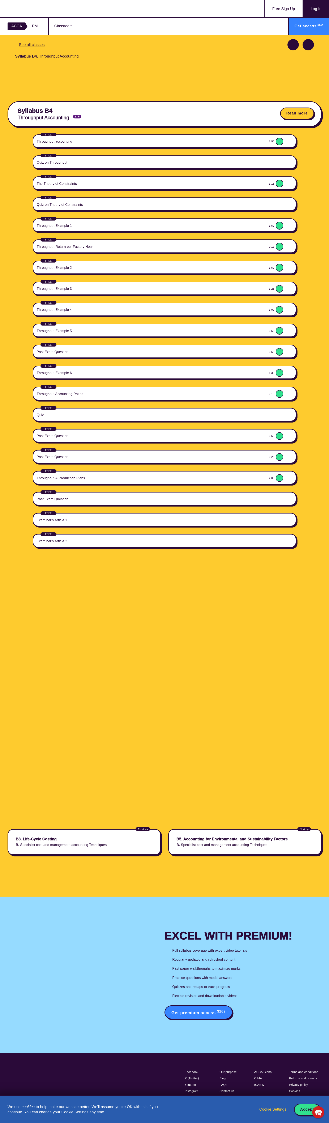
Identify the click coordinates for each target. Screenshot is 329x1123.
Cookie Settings (272, 1109)
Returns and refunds (303, 1078)
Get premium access (198, 1012)
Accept (307, 1109)
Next (308, 44)
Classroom (63, 26)
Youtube (190, 1084)
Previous (293, 44)
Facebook (191, 1072)
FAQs (223, 1084)
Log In (316, 9)
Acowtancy (32, 8)
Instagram (191, 1091)
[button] (318, 1112)
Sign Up (283, 9)
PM (35, 26)
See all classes (32, 45)
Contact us (226, 1091)
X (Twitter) (192, 1078)
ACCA (16, 26)
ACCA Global (263, 1072)
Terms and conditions (303, 1072)
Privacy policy (298, 1084)
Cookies (294, 1091)
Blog (222, 1078)
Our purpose (228, 1072)
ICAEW (259, 1084)
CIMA (258, 1078)
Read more (297, 113)
